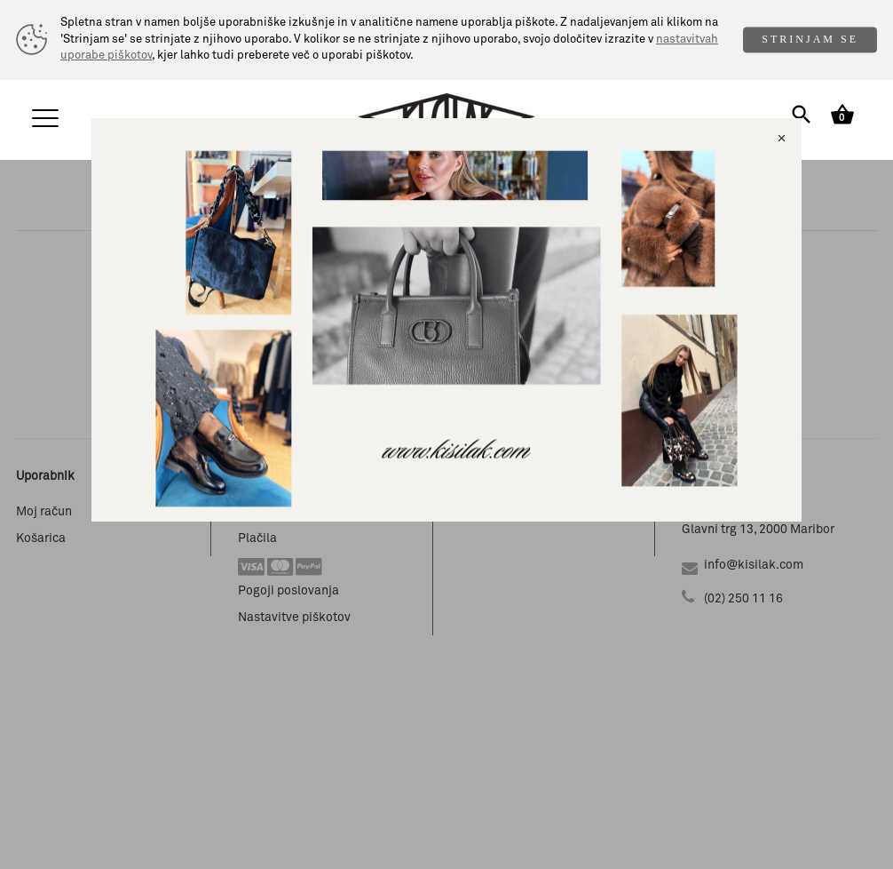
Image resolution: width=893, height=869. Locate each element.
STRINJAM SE (810, 39)
